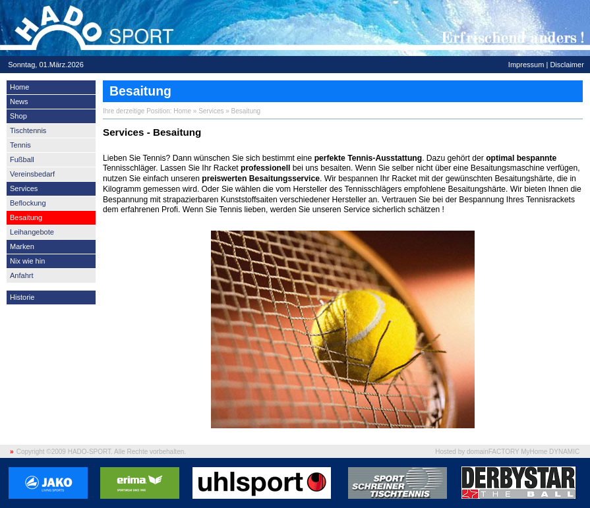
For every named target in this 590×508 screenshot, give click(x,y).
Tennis (20, 145)
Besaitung (26, 217)
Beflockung (28, 203)
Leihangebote (32, 232)
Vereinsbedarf (32, 174)
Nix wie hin (27, 261)
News (19, 101)
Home (19, 87)
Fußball (22, 159)
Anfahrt (22, 275)
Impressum (526, 65)
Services (24, 188)
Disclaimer (566, 65)
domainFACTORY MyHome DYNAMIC (523, 451)
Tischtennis (28, 130)
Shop (18, 116)
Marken (22, 246)
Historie (22, 297)
